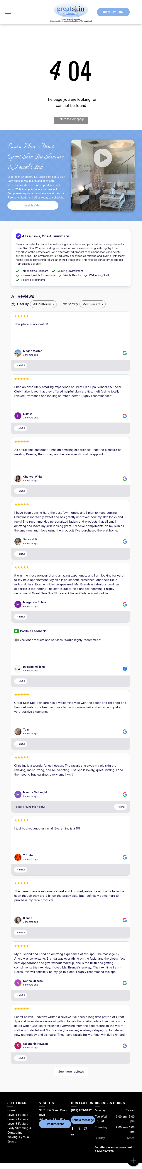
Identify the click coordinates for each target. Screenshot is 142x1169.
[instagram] (85, 1129)
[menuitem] (21, 1110)
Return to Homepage (71, 119)
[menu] (8, 13)
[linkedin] (72, 1134)
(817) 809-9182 (81, 1110)
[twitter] (79, 1129)
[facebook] (72, 1129)
